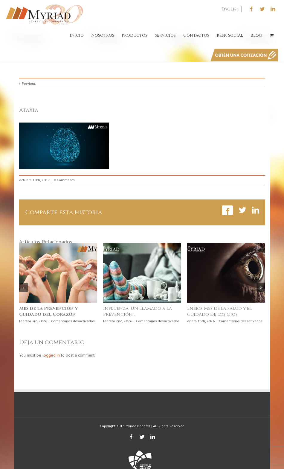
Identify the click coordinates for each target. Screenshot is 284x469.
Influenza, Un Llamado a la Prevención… (137, 311)
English (231, 9)
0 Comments (64, 180)
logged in (51, 355)
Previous (29, 83)
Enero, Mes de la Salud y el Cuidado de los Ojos (219, 311)
